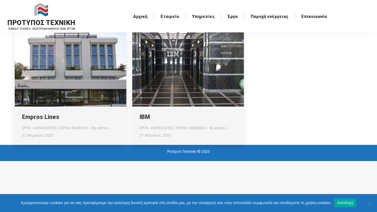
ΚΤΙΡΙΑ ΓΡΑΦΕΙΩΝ (72, 128)
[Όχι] (370, 203)
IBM (145, 116)
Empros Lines (40, 116)
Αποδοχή (345, 203)
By (100, 128)
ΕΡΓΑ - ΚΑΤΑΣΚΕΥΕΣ (39, 128)
